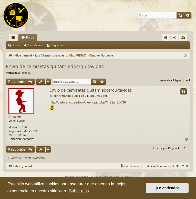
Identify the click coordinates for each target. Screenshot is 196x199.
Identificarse (35, 45)
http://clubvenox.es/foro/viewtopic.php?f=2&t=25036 (87, 102)
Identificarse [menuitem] (175, 38)
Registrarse (58, 45)
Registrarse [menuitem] (184, 38)
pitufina (26, 72)
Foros (30, 37)
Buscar (16, 45)
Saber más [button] (79, 191)
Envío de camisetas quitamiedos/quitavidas (55, 66)
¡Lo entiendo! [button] (167, 188)
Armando (14, 116)
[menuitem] (166, 37)
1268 (25, 127)
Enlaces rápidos (14, 38)
